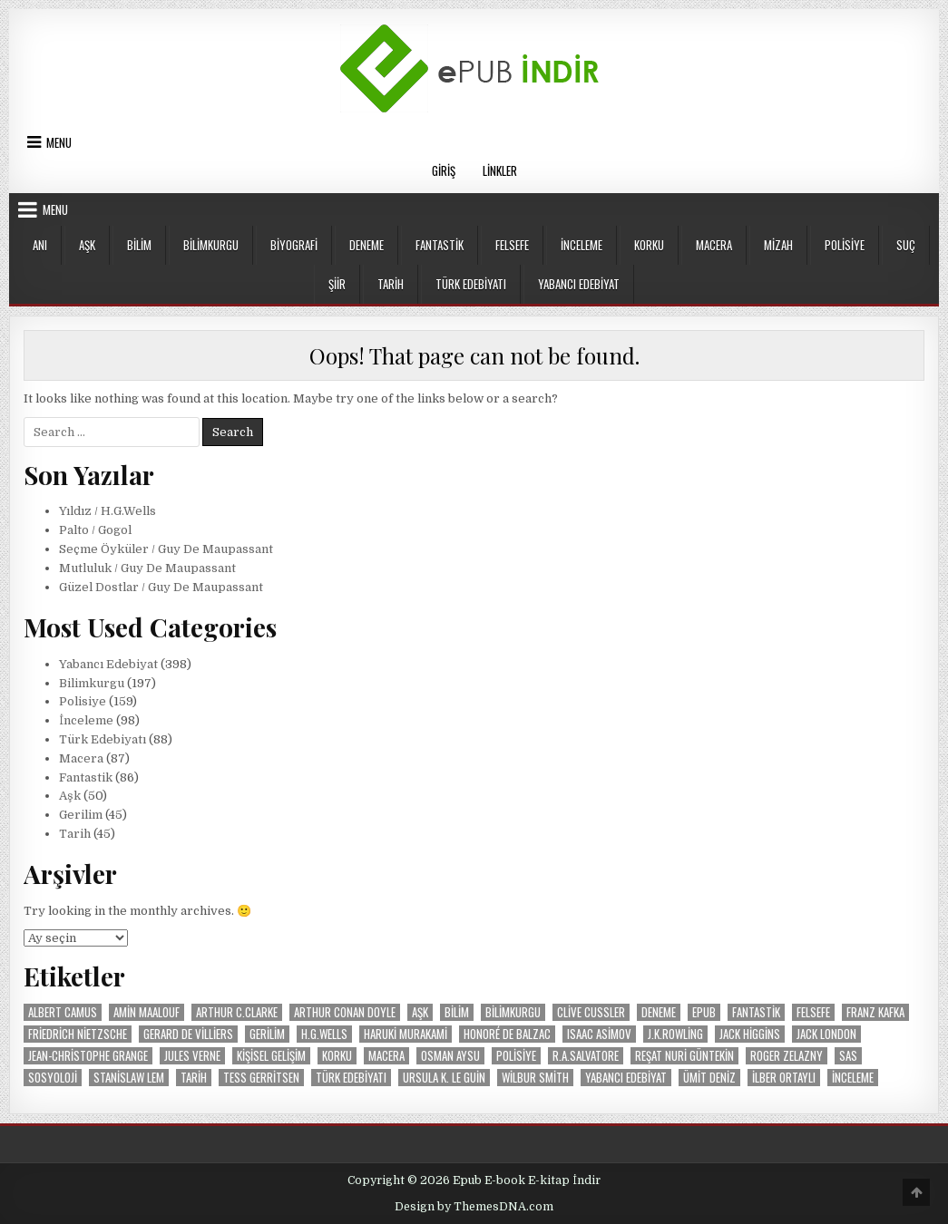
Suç (905, 245)
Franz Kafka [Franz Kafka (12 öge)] (875, 1012)
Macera (714, 245)
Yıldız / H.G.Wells (107, 511)
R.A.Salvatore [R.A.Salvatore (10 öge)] (585, 1055)
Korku (649, 245)
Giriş (443, 170)
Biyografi (294, 245)
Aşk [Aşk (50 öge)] (420, 1012)
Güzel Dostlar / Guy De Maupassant (161, 587)
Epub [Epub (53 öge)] (704, 1012)
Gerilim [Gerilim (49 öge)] (267, 1034)
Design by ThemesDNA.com (474, 1206)
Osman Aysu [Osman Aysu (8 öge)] (450, 1055)
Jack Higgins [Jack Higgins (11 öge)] (749, 1034)
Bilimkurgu (211, 245)
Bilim (139, 245)
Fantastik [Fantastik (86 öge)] (756, 1012)
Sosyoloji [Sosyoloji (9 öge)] (52, 1077)
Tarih (390, 284)
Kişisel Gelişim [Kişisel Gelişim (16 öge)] (271, 1055)
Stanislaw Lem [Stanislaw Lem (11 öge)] (128, 1077)
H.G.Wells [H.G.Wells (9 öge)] (324, 1034)
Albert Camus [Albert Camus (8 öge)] (62, 1012)
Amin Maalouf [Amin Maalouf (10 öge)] (146, 1012)
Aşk (87, 245)
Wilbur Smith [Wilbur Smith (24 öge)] (535, 1077)
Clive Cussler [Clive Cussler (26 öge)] (591, 1012)
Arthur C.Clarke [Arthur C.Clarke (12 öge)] (237, 1012)
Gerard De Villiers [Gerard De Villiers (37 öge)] (188, 1034)
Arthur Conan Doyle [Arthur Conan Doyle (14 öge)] (345, 1012)
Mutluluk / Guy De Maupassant (147, 568)
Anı (40, 245)
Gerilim (81, 814)
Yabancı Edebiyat (579, 284)
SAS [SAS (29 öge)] (848, 1055)
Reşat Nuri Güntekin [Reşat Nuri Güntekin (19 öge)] (684, 1055)
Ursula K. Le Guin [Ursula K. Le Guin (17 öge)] (444, 1077)
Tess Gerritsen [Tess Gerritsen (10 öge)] (261, 1077)
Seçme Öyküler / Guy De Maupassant (166, 549)
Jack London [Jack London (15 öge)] (826, 1034)
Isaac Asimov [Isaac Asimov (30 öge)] (599, 1034)
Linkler (500, 170)
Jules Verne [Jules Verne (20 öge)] (192, 1055)
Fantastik (439, 245)
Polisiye (845, 245)
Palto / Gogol (95, 530)
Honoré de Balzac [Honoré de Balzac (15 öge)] (507, 1034)
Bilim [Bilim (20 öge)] (457, 1012)
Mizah (778, 245)
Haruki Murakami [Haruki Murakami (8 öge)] (405, 1034)
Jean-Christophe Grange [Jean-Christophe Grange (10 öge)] (88, 1055)
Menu (59, 142)
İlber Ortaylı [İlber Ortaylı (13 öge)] (784, 1077)
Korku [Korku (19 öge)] (337, 1055)
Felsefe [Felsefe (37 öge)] (813, 1012)
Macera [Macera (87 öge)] (386, 1055)
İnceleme (581, 245)
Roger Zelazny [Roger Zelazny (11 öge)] (786, 1055)
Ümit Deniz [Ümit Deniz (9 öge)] (709, 1077)
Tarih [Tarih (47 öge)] (194, 1077)
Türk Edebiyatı (470, 284)
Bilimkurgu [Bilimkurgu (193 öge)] (513, 1012)
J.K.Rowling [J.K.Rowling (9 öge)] (675, 1034)
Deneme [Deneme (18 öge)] (658, 1012)
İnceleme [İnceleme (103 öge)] (853, 1077)
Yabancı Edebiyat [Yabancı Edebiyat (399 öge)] (626, 1077)
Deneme (366, 245)
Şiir (337, 284)
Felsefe (512, 245)
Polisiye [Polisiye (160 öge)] (516, 1055)
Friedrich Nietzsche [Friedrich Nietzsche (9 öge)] (77, 1034)
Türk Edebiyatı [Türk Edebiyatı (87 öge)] (351, 1077)
